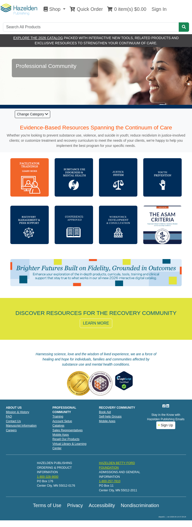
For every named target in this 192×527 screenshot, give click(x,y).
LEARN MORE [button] (96, 323)
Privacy (75, 505)
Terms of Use (47, 505)
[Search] (91, 27)
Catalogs (58, 425)
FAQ (9, 416)
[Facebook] (164, 406)
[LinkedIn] (167, 406)
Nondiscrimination (140, 505)
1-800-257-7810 (109, 481)
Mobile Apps (60, 434)
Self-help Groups (110, 416)
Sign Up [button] (166, 425)
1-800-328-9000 (47, 477)
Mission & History (17, 412)
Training (57, 416)
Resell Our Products (66, 439)
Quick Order (86, 9)
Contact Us (13, 421)
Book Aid (105, 412)
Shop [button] (53, 9)
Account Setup (62, 421)
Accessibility (102, 505)
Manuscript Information (21, 425)
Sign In (158, 9)
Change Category (32, 114)
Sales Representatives (67, 430)
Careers (11, 430)
